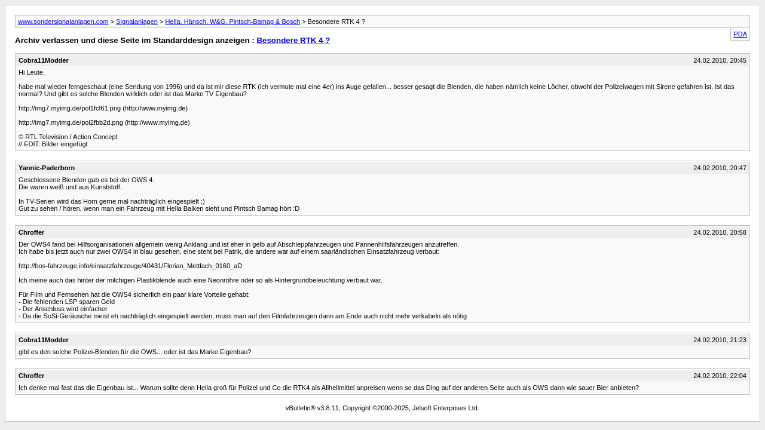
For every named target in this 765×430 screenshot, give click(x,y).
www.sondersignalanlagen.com (63, 21)
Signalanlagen (137, 21)
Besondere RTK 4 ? (293, 40)
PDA (740, 34)
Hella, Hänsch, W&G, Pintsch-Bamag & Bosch (232, 21)
